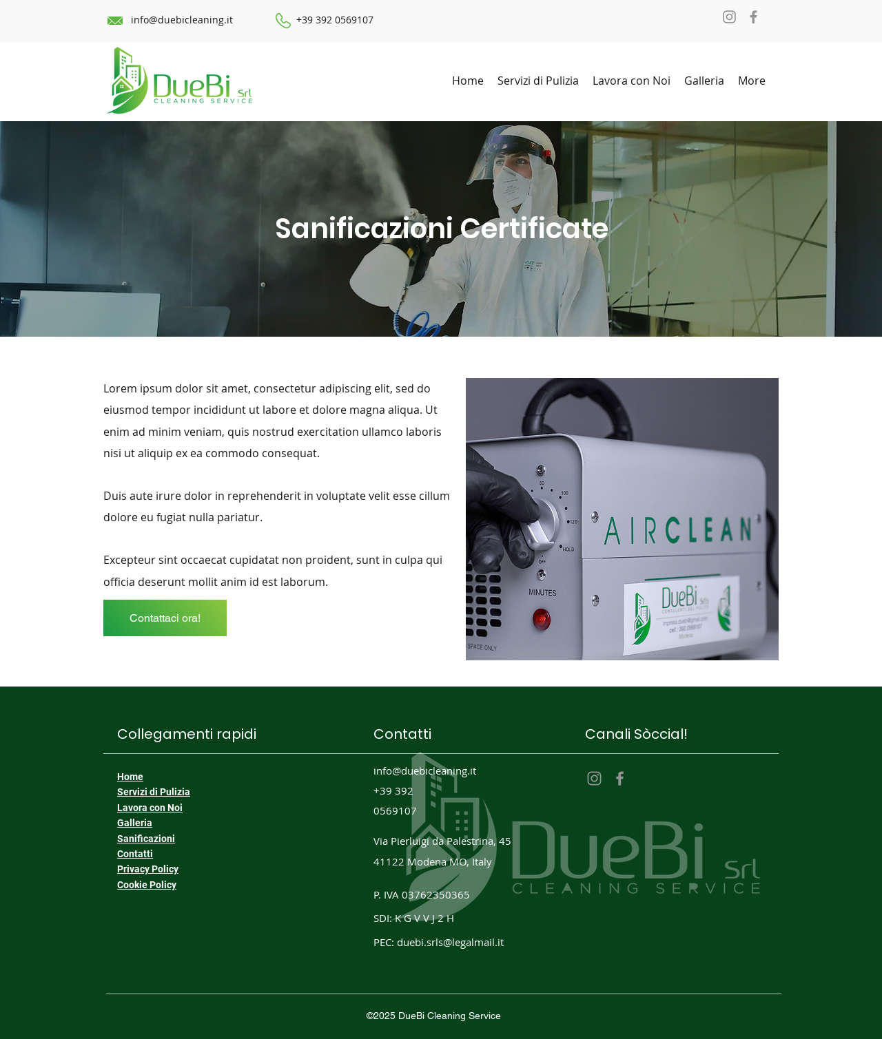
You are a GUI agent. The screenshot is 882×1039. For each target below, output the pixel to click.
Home (130, 776)
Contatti (135, 853)
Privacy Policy (147, 868)
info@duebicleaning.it (182, 19)
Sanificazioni (146, 838)
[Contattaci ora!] (165, 618)
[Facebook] (753, 16)
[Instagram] (729, 16)
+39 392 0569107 (334, 19)
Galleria (134, 822)
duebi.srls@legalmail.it (450, 942)
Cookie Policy (146, 884)
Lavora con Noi (150, 807)
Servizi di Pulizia (153, 791)
